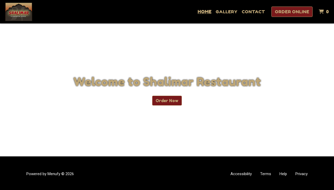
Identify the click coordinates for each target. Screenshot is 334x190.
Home (204, 11)
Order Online (292, 11)
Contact (253, 11)
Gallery (226, 11)
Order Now (167, 100)
